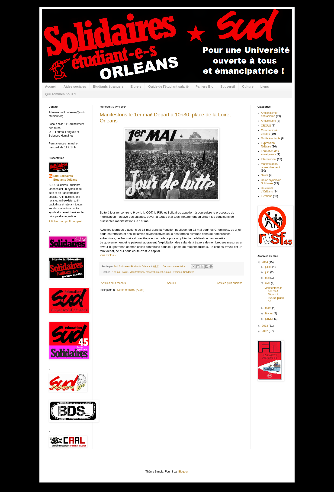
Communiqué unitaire (269, 132)
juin (267, 272)
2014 (265, 262)
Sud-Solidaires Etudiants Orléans (65, 178)
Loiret (125, 272)
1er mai (116, 272)
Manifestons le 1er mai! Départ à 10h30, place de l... (274, 294)
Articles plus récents (113, 283)
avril (268, 283)
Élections (266, 196)
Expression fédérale (268, 144)
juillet (268, 266)
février (269, 313)
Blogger (183, 471)
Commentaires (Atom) (130, 289)
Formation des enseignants (270, 153)
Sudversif (227, 86)
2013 (265, 325)
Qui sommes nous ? (60, 94)
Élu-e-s (136, 86)
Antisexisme (268, 120)
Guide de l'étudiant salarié (168, 86)
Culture (248, 86)
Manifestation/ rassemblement (146, 272)
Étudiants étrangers (108, 86)
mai (267, 277)
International (268, 159)
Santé (264, 175)
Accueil (51, 86)
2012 (265, 331)
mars (268, 308)
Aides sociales (75, 86)
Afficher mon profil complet (65, 221)
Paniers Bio (204, 86)
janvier (269, 318)
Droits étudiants (270, 138)
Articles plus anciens (229, 283)
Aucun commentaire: (174, 266)
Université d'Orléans (267, 190)
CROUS (266, 125)
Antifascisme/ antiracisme (269, 114)
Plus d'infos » (108, 255)
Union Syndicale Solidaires (179, 272)
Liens (264, 86)
